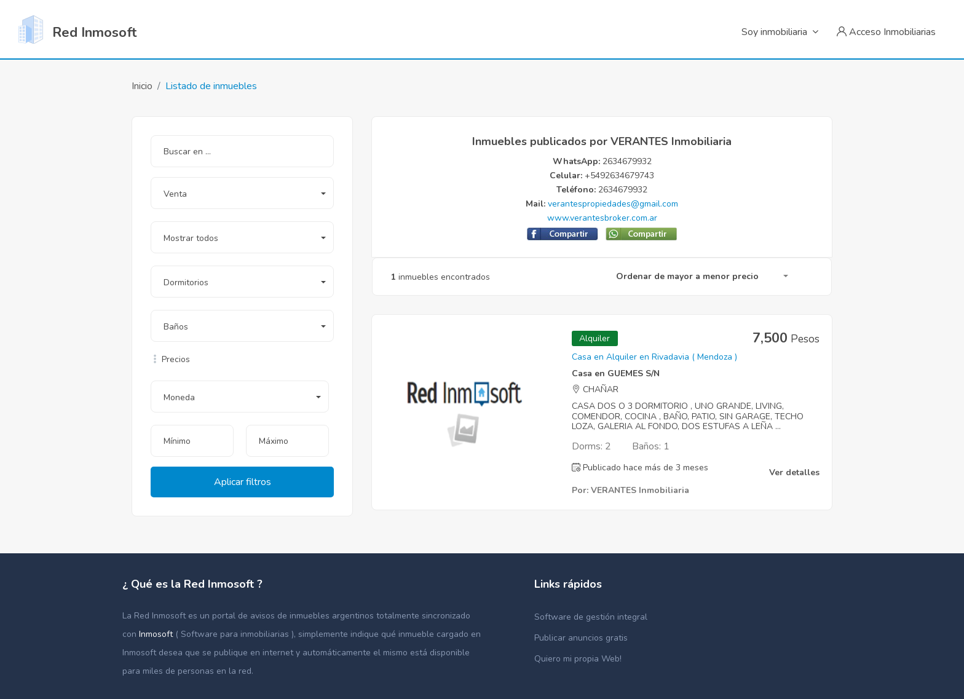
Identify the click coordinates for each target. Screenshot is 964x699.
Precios (170, 359)
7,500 (786, 338)
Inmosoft (157, 634)
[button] (242, 193)
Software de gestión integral (590, 617)
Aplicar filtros (242, 482)
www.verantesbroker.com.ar (602, 218)
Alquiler (594, 338)
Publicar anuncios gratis (581, 638)
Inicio (142, 86)
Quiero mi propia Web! (578, 659)
